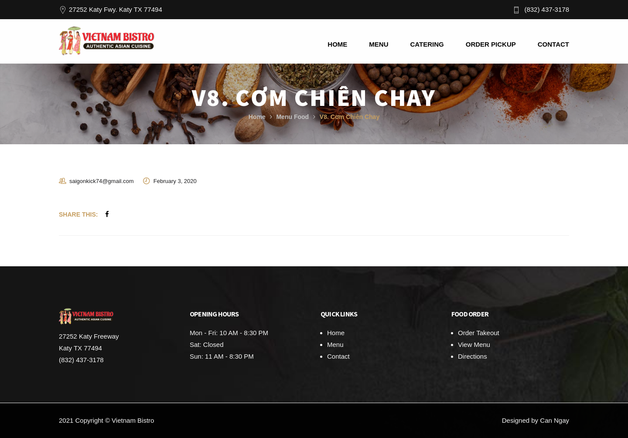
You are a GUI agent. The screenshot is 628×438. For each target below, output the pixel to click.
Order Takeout (478, 332)
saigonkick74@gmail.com (101, 181)
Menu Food (292, 116)
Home (257, 116)
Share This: (78, 214)
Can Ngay (554, 420)
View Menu (474, 344)
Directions (472, 356)
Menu (335, 344)
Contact (338, 356)
